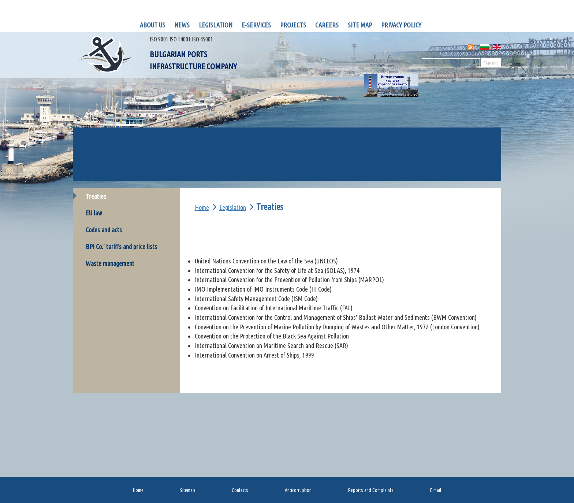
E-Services (256, 25)
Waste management (110, 263)
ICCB (447, 167)
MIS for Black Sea (463, 145)
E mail (435, 490)
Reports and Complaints (371, 490)
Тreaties (96, 196)
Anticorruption (298, 490)
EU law (94, 213)
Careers (327, 25)
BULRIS (233, 140)
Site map (360, 25)
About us (152, 25)
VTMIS (340, 140)
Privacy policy (401, 25)
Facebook (433, 24)
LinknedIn (448, 24)
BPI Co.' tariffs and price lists (121, 246)
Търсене (491, 62)
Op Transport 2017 (246, 172)
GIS (126, 140)
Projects (293, 25)
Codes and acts (104, 229)
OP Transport (140, 172)
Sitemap (187, 490)
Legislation (215, 25)
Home (202, 207)
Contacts (240, 490)
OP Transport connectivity (350, 172)
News (182, 25)
